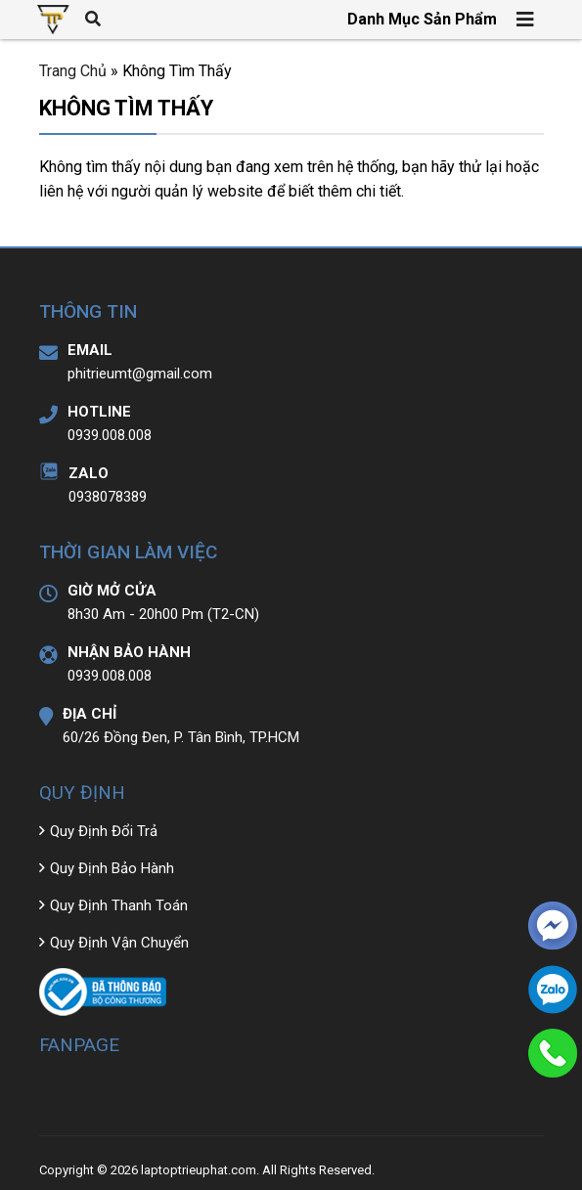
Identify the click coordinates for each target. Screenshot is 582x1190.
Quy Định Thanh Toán (119, 905)
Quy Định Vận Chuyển (119, 942)
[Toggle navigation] (526, 19)
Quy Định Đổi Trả (103, 831)
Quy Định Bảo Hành (112, 868)
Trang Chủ (73, 71)
